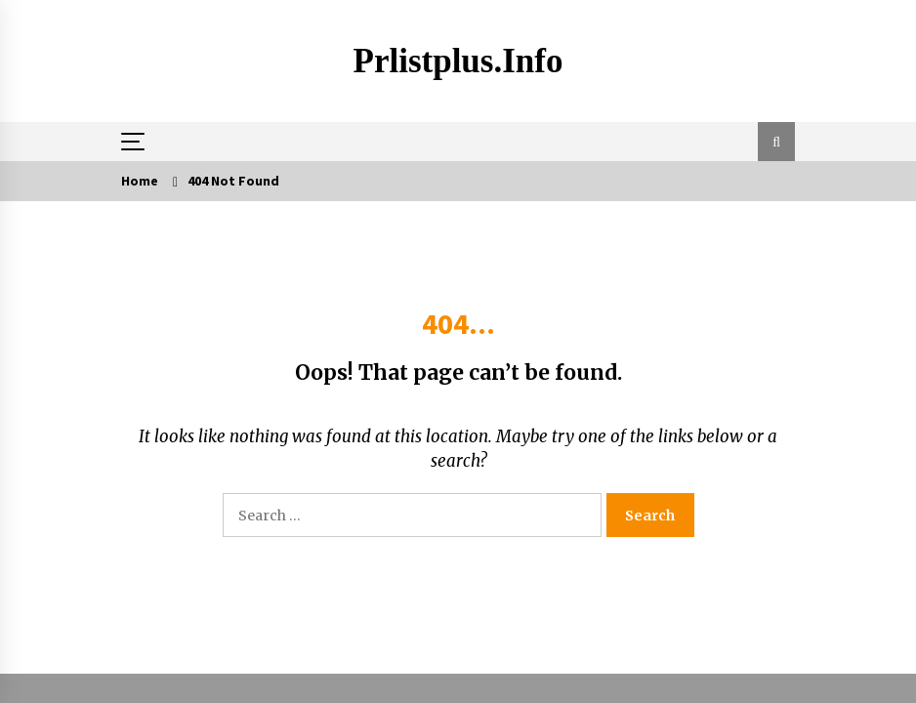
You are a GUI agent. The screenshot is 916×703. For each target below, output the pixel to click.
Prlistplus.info (458, 61)
